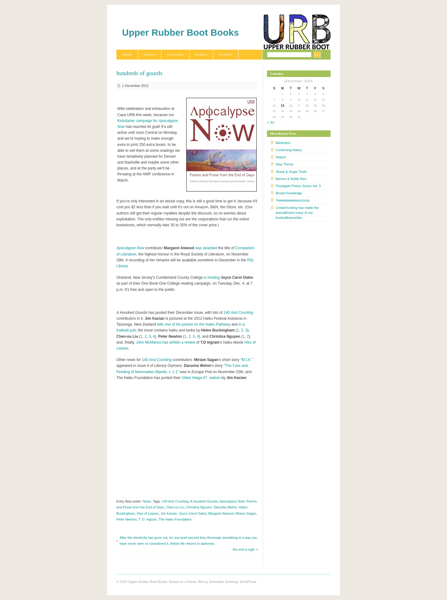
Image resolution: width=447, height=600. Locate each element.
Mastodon (283, 143)
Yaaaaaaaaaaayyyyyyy (293, 200)
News (147, 501)
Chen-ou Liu (175, 507)
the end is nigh (244, 549)
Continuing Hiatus (289, 150)
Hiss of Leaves (148, 513)
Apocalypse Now (130, 248)
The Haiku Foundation (175, 519)
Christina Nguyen (199, 507)
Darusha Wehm (225, 507)
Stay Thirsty (284, 164)
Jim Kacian (168, 513)
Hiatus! (281, 157)
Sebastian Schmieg (223, 582)
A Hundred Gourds (204, 501)
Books (201, 54)
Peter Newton (126, 519)
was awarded (206, 248)
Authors (175, 54)
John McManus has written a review (165, 342)
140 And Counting (238, 312)
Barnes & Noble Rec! (291, 179)
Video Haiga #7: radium (201, 378)
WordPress (248, 582)
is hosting (212, 277)
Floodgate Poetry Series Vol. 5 (298, 186)
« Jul (270, 122)
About (150, 54)
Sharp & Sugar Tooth (291, 172)
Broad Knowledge (289, 193)
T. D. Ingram (147, 519)
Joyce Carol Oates (192, 513)
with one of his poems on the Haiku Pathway (193, 324)
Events (226, 54)
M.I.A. (246, 360)
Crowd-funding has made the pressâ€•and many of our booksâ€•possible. (297, 212)
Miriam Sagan (245, 513)
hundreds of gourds (139, 73)
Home (127, 54)
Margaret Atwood (221, 513)
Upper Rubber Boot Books (180, 32)
